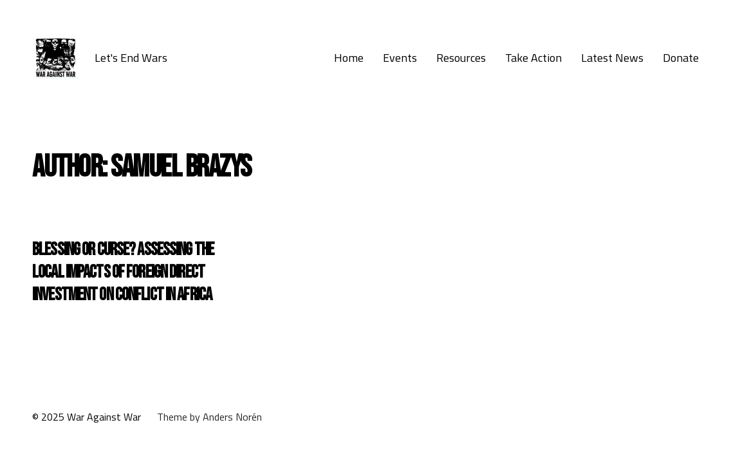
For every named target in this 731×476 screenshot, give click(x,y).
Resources (461, 58)
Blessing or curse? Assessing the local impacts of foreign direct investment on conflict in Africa (123, 272)
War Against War (104, 416)
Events (400, 58)
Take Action (533, 58)
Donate (681, 58)
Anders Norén (232, 416)
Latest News (612, 58)
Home (349, 58)
